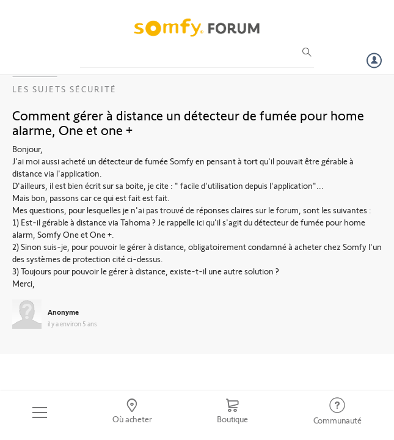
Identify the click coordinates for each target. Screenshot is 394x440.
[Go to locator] (132, 412)
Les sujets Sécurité (64, 89)
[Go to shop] (232, 412)
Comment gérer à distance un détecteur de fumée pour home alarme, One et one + (188, 122)
